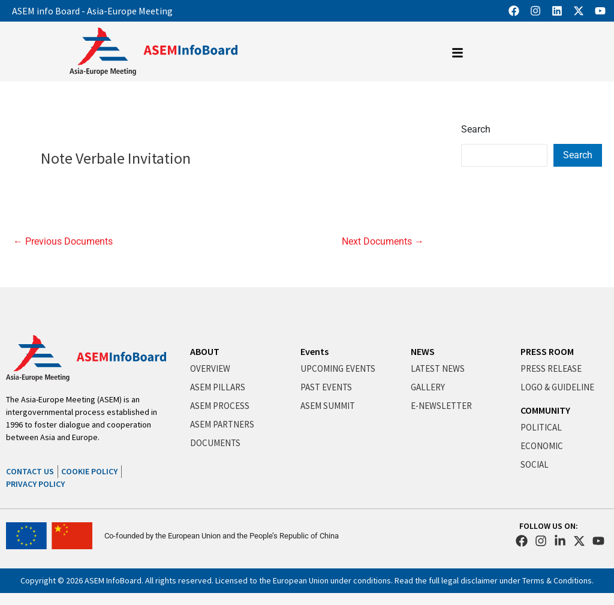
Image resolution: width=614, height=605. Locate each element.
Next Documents (383, 241)
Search (475, 129)
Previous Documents (63, 241)
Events (314, 351)
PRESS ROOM (547, 351)
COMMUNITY (545, 410)
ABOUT (204, 351)
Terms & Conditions (557, 580)
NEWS (423, 351)
